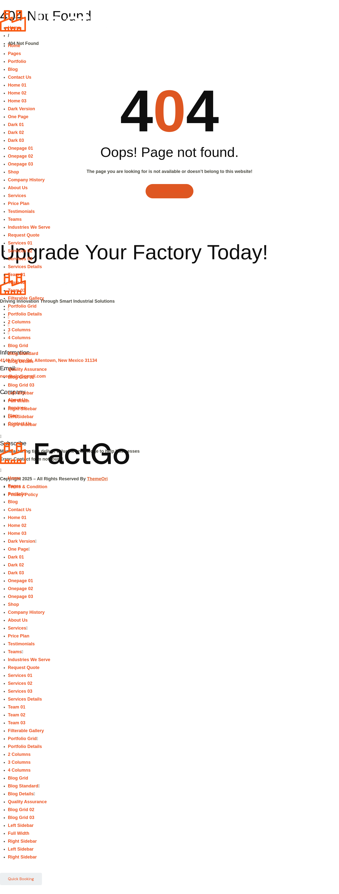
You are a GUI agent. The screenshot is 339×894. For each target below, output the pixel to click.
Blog (13, 69)
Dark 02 (16, 132)
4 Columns (19, 337)
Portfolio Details (25, 314)
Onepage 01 (20, 148)
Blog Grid (18, 345)
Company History (26, 179)
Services (17, 195)
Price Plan (18, 203)
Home (14, 45)
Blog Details (21, 361)
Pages (14, 53)
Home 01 (17, 85)
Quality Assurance (27, 369)
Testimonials (21, 211)
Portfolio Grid (22, 306)
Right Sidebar (22, 408)
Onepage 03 (20, 164)
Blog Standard (23, 353)
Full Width (18, 400)
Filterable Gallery (26, 298)
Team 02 (16, 282)
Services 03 (20, 258)
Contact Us (19, 77)
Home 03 (17, 100)
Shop (13, 171)
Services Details (25, 266)
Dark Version (21, 108)
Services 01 (20, 243)
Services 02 (20, 250)
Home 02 (17, 93)
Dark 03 (16, 140)
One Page (18, 116)
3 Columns (19, 329)
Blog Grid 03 (21, 385)
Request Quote (23, 235)
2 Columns (19, 321)
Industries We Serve (29, 227)
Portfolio (17, 61)
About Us (18, 187)
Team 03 (16, 290)
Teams (15, 219)
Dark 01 (16, 124)
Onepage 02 (20, 156)
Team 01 (16, 274)
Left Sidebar (21, 393)
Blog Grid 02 (21, 377)
